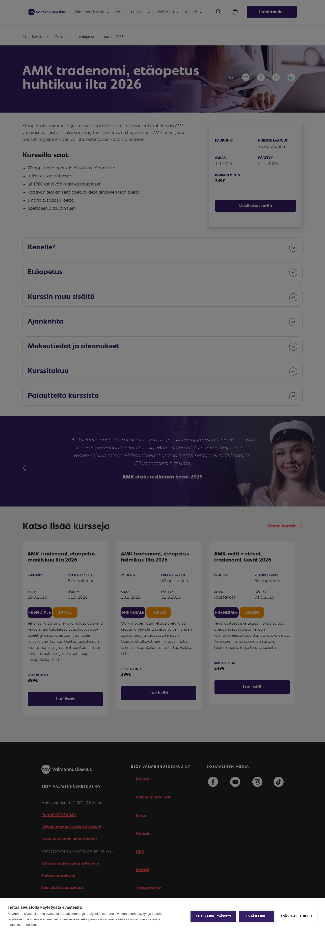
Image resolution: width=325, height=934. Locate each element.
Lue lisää (31, 925)
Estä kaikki (256, 916)
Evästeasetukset (296, 916)
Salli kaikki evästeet (213, 916)
